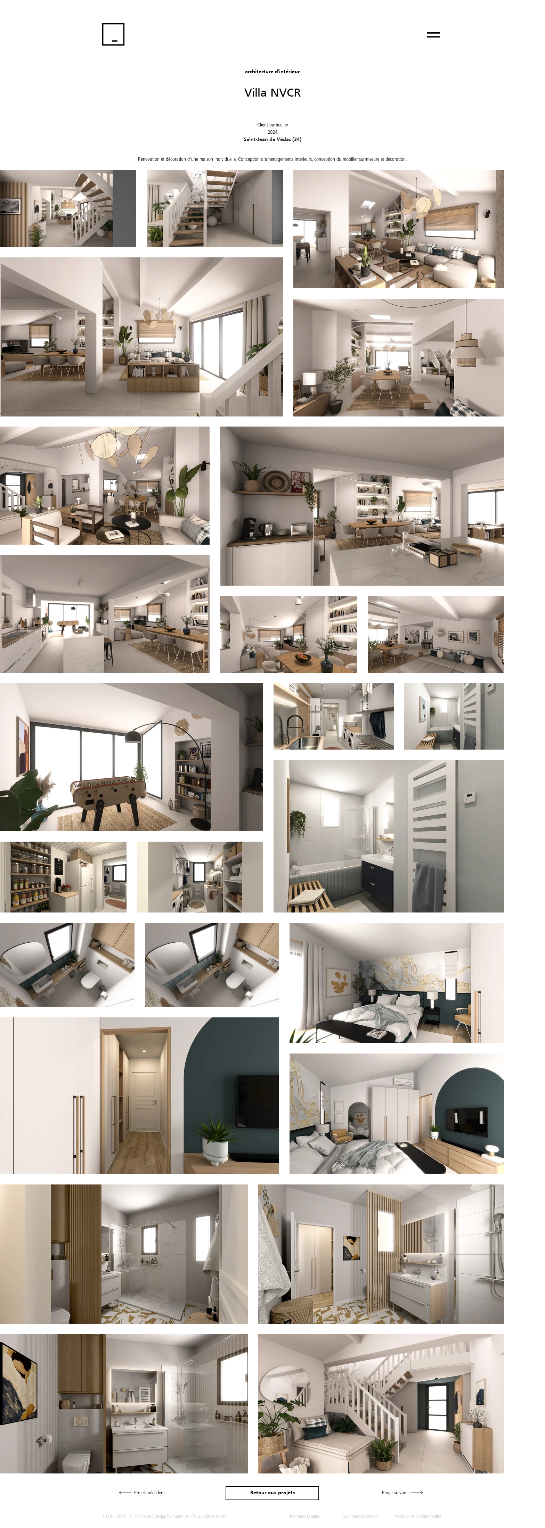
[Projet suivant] (402, 1492)
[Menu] (433, 34)
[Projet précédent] (141, 1492)
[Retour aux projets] (272, 1493)
